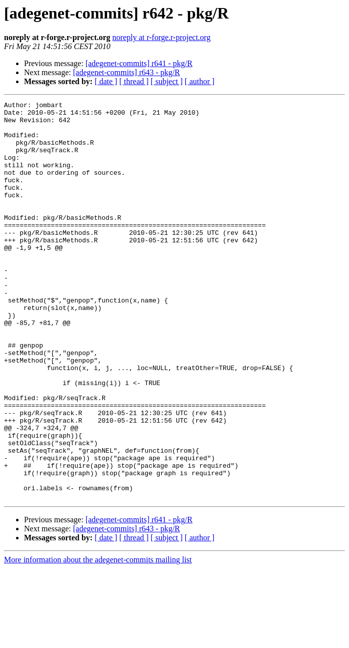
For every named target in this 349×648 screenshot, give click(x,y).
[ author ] (200, 81)
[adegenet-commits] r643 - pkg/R (126, 72)
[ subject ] (167, 81)
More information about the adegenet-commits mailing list (98, 639)
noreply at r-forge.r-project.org (161, 37)
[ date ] (106, 81)
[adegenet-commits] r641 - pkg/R (139, 63)
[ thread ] (134, 81)
